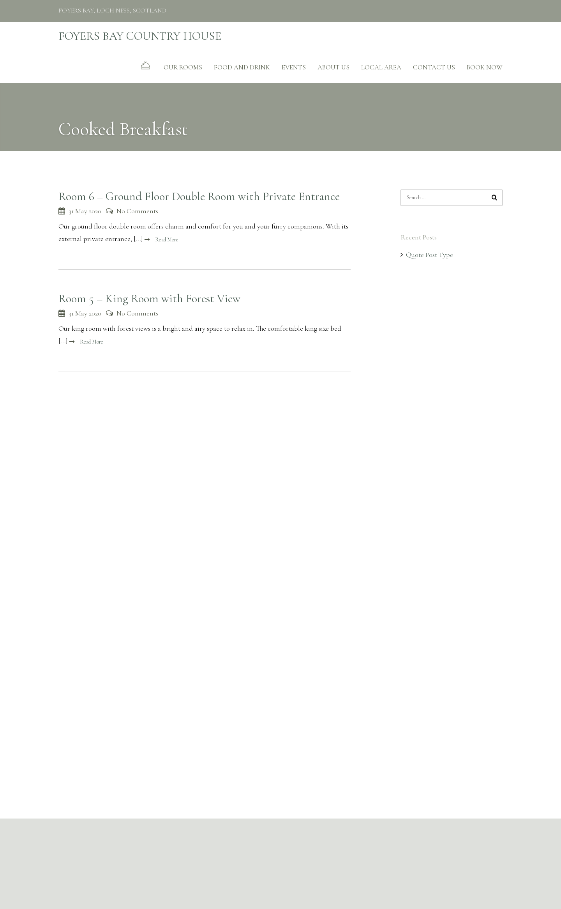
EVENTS (294, 67)
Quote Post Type (429, 254)
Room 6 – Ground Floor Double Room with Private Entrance (199, 196)
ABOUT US (333, 67)
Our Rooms (183, 67)
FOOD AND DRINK (242, 67)
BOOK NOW (485, 67)
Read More (166, 239)
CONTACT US (434, 67)
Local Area (381, 67)
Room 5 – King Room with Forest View (149, 298)
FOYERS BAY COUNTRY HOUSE (139, 36)
